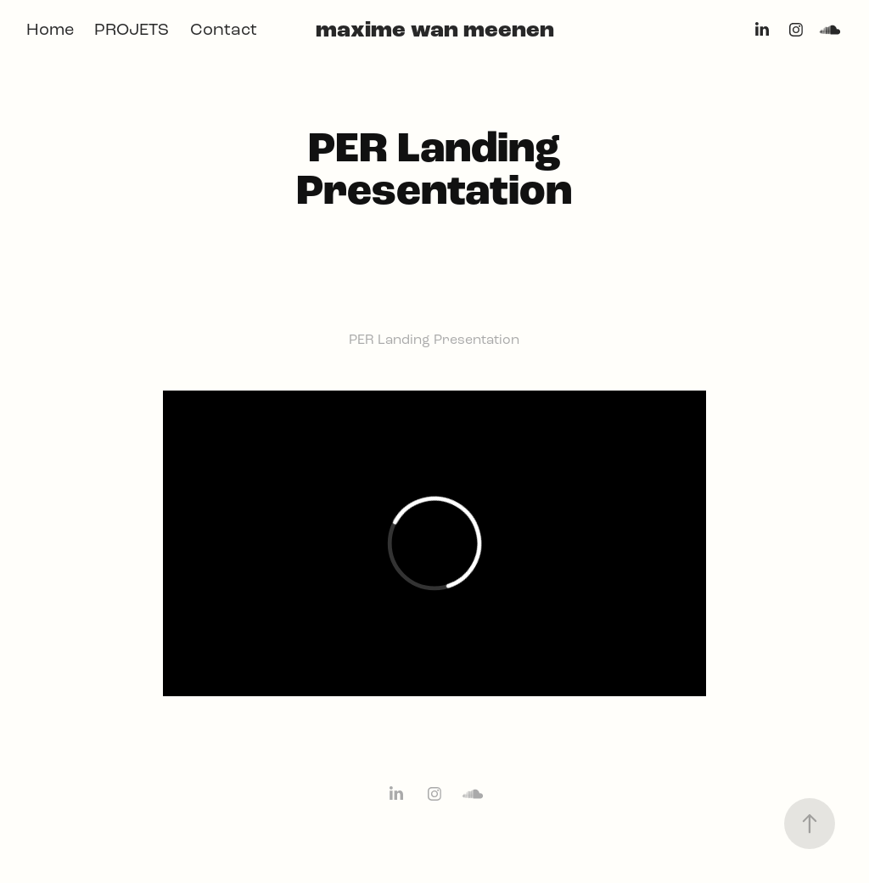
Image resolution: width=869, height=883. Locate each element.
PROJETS (131, 29)
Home (50, 29)
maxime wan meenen (435, 29)
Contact (223, 29)
